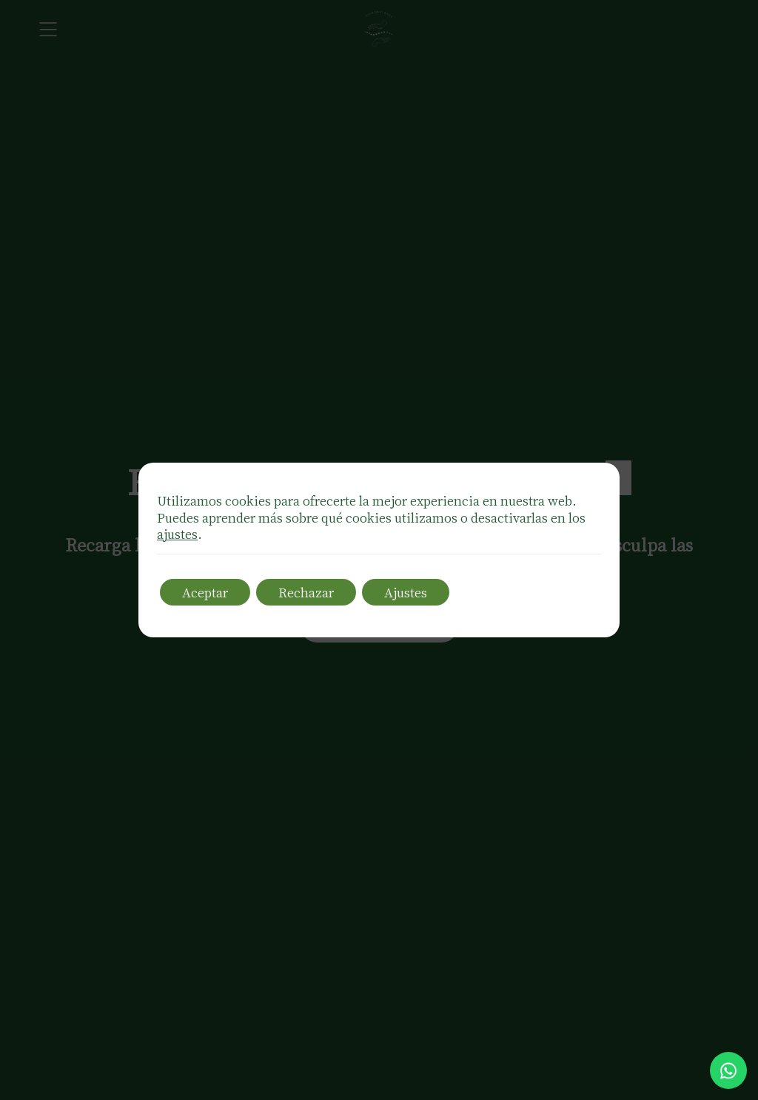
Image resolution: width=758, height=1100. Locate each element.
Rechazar (306, 592)
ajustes (177, 534)
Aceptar (205, 592)
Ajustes (405, 592)
